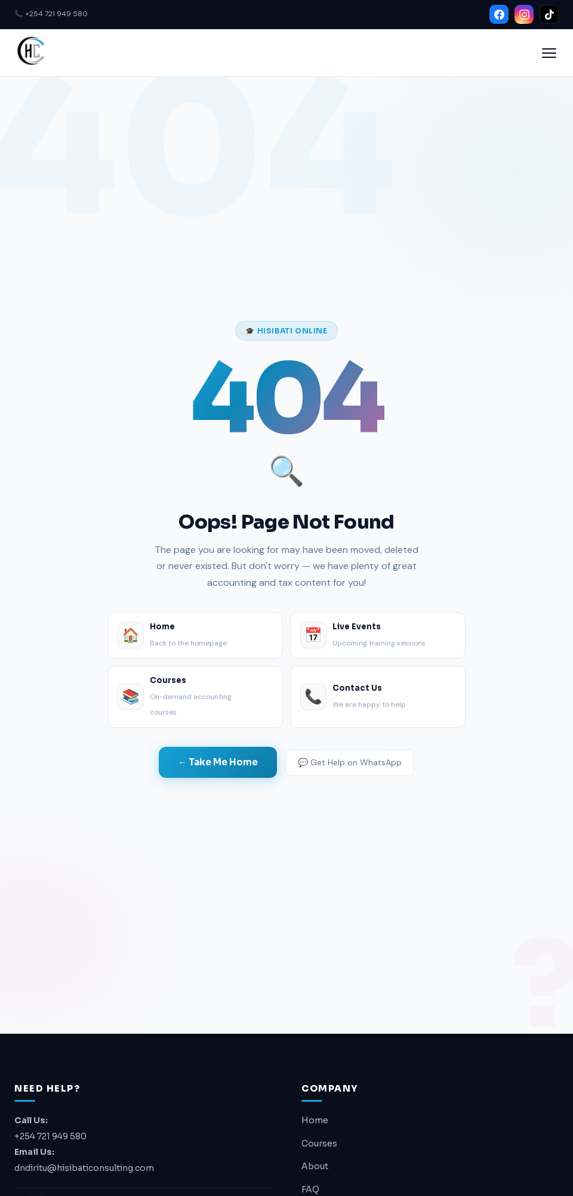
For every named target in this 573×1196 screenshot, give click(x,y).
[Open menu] (549, 53)
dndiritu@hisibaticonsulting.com (84, 1168)
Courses (319, 1143)
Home (314, 1120)
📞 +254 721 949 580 (51, 13)
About (314, 1166)
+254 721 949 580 (50, 1136)
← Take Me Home (218, 762)
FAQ (310, 1189)
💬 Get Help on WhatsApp (350, 762)
